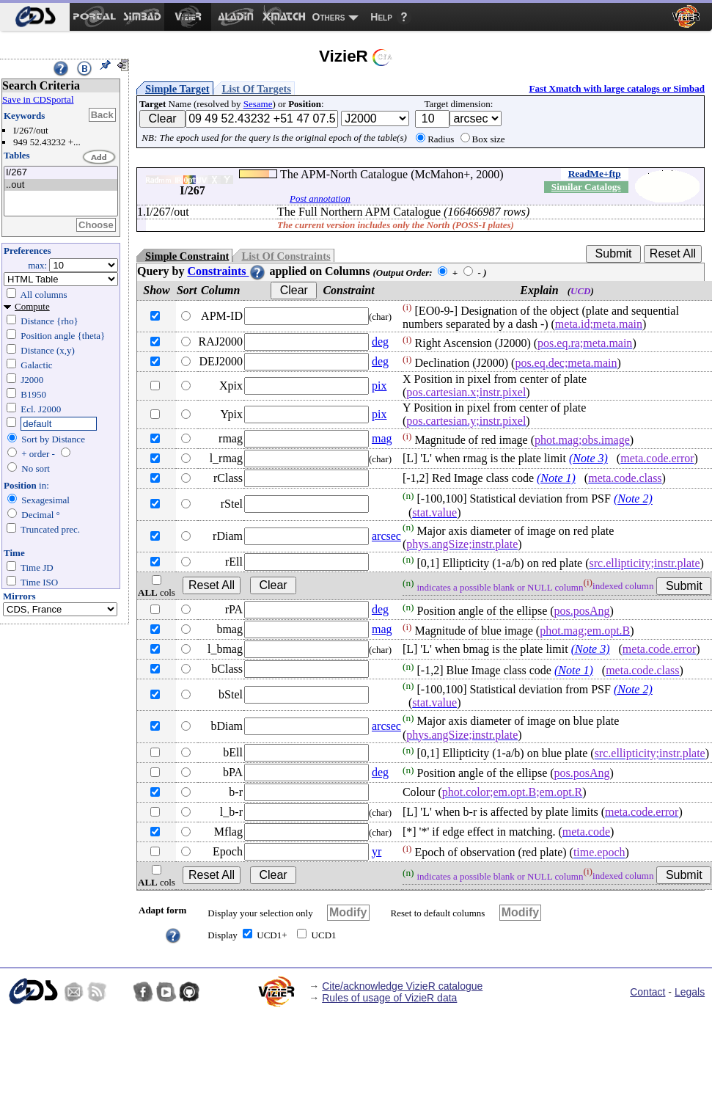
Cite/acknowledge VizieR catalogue (402, 986)
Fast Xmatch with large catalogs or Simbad (617, 88)
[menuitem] (35, 17)
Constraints (226, 271)
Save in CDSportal (38, 99)
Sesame (258, 103)
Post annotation (320, 198)
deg (380, 341)
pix (379, 385)
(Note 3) (588, 458)
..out (60, 185)
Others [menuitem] (328, 17)
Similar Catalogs (586, 186)
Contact (647, 992)
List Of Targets (256, 89)
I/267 (60, 173)
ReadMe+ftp (594, 173)
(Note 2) (633, 499)
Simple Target (177, 89)
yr (376, 851)
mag (382, 438)
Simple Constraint (187, 256)
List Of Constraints (285, 256)
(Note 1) (556, 478)
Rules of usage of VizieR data (389, 998)
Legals (690, 992)
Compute (32, 306)
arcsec (386, 536)
